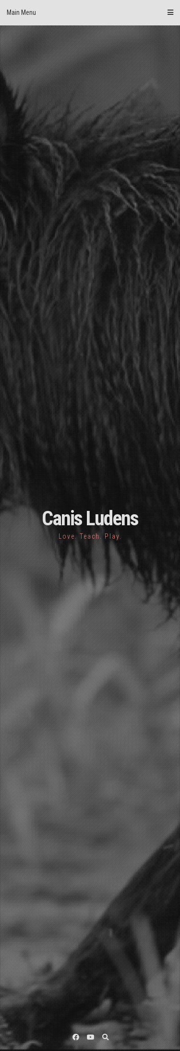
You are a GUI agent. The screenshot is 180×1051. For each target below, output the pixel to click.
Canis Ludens (90, 518)
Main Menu (90, 12)
